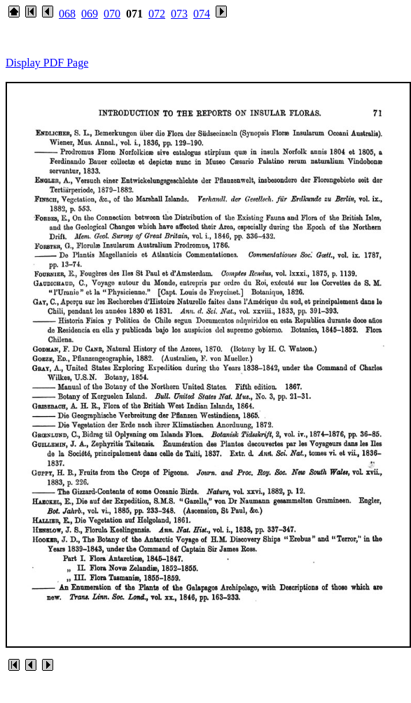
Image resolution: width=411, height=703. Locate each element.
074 (201, 14)
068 (67, 14)
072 (156, 14)
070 (112, 14)
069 (89, 14)
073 (179, 14)
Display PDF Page (47, 63)
